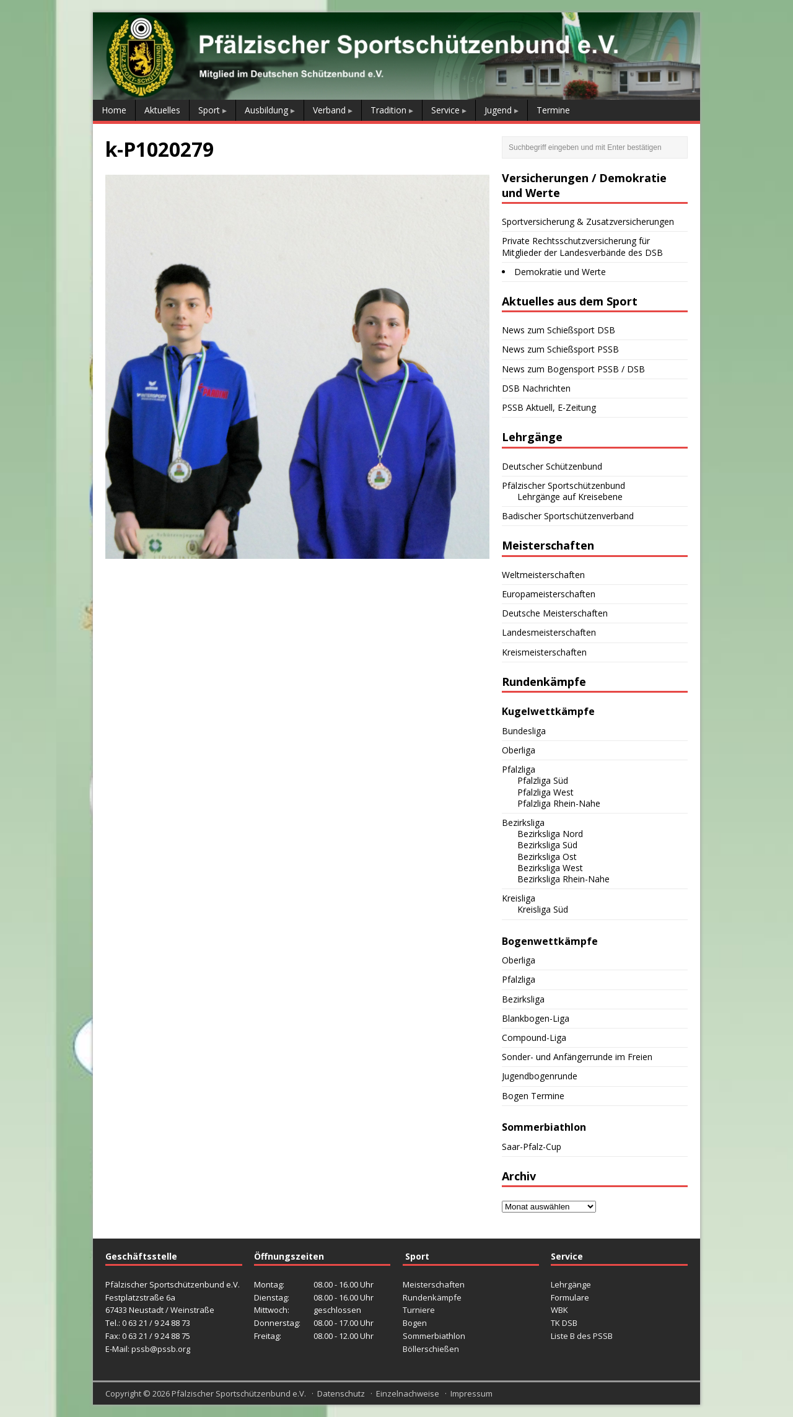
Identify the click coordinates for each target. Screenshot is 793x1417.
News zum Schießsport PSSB (560, 349)
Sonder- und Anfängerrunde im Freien (577, 1057)
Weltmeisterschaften (543, 575)
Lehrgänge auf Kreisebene (570, 496)
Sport (209, 110)
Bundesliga (524, 731)
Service (445, 110)
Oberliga (518, 750)
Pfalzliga (518, 769)
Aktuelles (162, 110)
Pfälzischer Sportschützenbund (563, 485)
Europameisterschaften (548, 594)
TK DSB (564, 1322)
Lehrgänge (571, 1284)
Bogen (415, 1322)
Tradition (388, 110)
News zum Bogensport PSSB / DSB (573, 369)
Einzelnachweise (407, 1393)
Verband (329, 110)
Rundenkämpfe (432, 1297)
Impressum (471, 1393)
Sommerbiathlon (434, 1335)
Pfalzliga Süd (542, 780)
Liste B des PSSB (582, 1335)
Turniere (419, 1309)
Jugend (498, 110)
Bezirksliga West (550, 868)
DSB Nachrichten (536, 388)
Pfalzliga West (545, 792)
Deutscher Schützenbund (552, 466)
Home (114, 110)
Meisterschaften (434, 1284)
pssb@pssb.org (160, 1348)
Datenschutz (341, 1393)
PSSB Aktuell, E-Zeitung (549, 407)
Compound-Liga (534, 1037)
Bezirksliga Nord (550, 834)
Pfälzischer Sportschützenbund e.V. (239, 1393)
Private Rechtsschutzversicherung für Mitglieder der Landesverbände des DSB (582, 246)
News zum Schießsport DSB (558, 330)
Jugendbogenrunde (539, 1076)
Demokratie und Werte (560, 272)
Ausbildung (266, 110)
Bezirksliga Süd (547, 845)
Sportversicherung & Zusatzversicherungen (588, 221)
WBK (559, 1309)
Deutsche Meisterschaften (555, 613)
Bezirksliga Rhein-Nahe (563, 879)
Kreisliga (518, 898)
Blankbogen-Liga (535, 1018)
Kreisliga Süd (542, 909)
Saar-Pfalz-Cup (531, 1146)
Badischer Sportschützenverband (568, 516)
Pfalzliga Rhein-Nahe (558, 803)
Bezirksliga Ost (547, 856)
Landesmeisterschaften (549, 632)
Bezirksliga (523, 822)
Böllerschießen (431, 1348)
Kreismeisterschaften (544, 652)
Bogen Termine (533, 1096)
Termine (553, 110)
